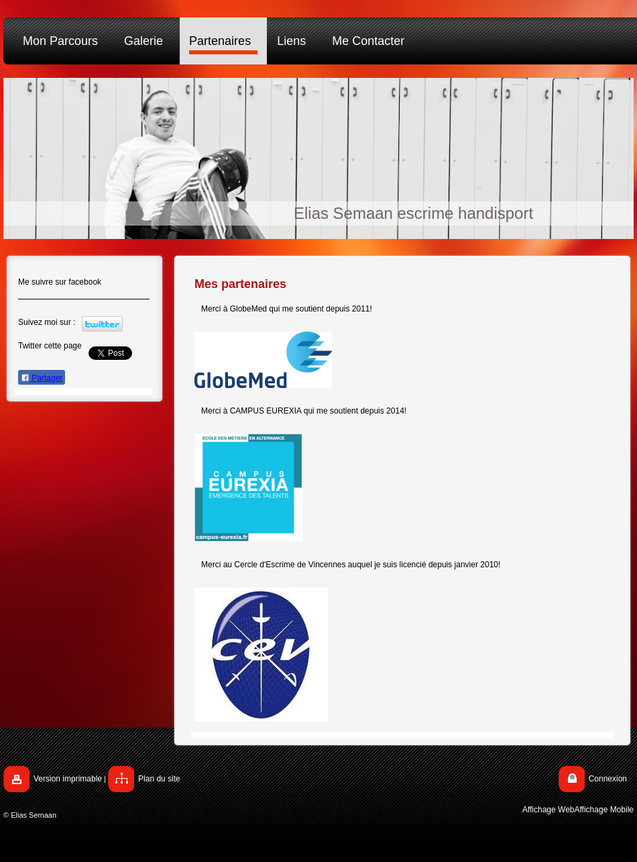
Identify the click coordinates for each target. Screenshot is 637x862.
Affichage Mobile (604, 809)
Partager (41, 378)
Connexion (608, 778)
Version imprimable (68, 778)
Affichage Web (548, 809)
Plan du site (159, 778)
